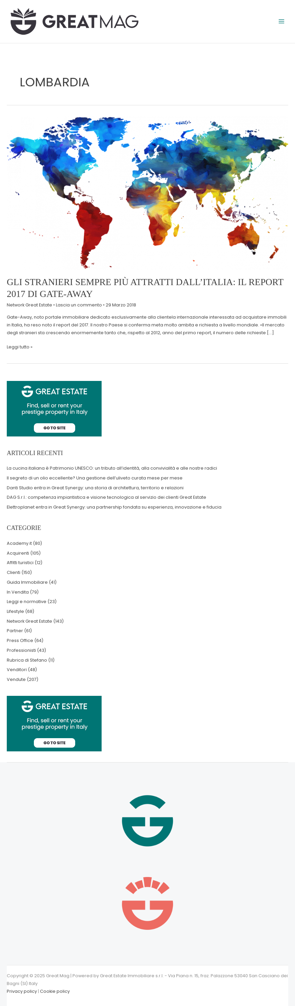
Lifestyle (15, 611)
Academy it (19, 543)
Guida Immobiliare (27, 582)
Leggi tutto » (20, 346)
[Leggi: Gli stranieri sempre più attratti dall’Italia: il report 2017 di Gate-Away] (147, 192)
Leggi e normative (26, 601)
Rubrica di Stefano (27, 660)
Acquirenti (18, 553)
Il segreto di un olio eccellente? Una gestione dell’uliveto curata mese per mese (95, 478)
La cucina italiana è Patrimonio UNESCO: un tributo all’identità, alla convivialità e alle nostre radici (112, 468)
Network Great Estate (29, 305)
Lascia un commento (79, 305)
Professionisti (21, 650)
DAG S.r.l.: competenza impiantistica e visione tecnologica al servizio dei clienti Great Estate (106, 497)
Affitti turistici (20, 562)
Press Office (20, 640)
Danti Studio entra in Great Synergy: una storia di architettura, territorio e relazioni (95, 488)
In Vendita (18, 592)
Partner (15, 631)
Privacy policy (22, 991)
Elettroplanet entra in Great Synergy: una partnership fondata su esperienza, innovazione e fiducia (114, 507)
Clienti (13, 572)
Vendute (16, 679)
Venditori (17, 669)
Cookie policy (55, 991)
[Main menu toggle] (281, 21)
